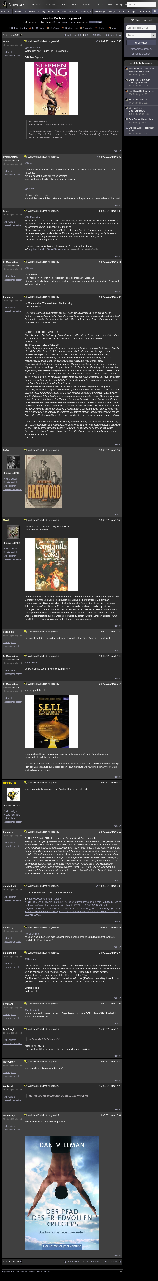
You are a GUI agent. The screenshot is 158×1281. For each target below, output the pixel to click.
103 (99, 35)
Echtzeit (36, 4)
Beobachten (71, 28)
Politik (32, 11)
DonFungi (8, 1029)
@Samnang (31, 959)
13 (90, 35)
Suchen (102, 28)
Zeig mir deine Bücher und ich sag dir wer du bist (141, 71)
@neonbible (31, 662)
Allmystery (16, 4)
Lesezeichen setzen (12, 56)
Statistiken (87, 4)
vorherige (72, 35)
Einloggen (142, 43)
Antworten (88, 28)
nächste (114, 35)
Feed (92, 22)
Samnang (8, 297)
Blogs (64, 4)
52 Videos (55, 28)
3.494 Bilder (38, 28)
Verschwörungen (83, 11)
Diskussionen (50, 4)
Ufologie (112, 11)
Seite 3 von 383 (13, 35)
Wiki (110, 4)
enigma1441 (9, 782)
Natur (121, 11)
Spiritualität (67, 11)
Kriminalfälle (53, 11)
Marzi (6, 520)
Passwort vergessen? (141, 49)
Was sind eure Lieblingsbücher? (141, 111)
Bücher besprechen (141, 101)
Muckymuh (9, 1061)
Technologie (99, 11)
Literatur (71, 22)
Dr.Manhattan (10, 157)
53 (94, 35)
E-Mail (98, 22)
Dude (6, 41)
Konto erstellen (143, 53)
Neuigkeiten (121, 4)
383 (107, 35)
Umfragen (131, 11)
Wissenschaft (20, 11)
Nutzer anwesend (141, 20)
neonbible (8, 631)
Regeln (32, 1272)
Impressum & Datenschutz (14, 1272)
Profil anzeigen (10, 479)
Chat (100, 4)
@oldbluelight (32, 933)
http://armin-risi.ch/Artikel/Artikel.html (47, 249)
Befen (6, 450)
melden (117, 151)
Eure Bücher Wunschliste (141, 121)
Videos (75, 4)
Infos (113, 28)
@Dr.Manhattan (33, 47)
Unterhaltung (145, 11)
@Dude (29, 163)
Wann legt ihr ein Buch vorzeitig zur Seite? (141, 83)
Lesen (64, 22)
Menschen (6, 11)
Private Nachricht (11, 482)
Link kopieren (9, 52)
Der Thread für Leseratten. (141, 93)
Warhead (8, 1086)
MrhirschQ (9, 1115)
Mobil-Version (43, 1272)
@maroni (29, 188)
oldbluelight (9, 886)
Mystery (41, 11)
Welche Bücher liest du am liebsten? (141, 131)
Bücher (56, 22)
